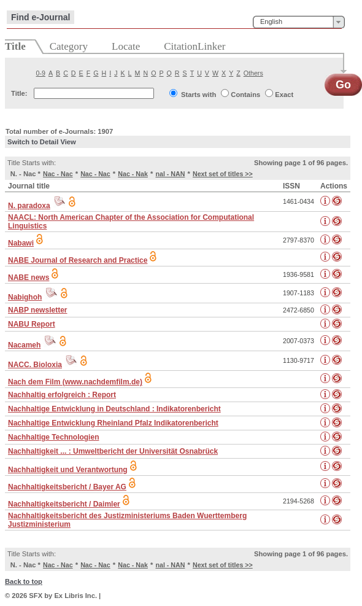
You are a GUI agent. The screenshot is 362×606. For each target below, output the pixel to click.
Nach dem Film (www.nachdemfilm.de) (75, 382)
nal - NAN (170, 173)
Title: (19, 93)
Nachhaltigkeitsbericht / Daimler (64, 504)
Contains (245, 94)
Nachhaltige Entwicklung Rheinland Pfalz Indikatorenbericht (113, 423)
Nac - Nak (133, 173)
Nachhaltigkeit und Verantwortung (68, 469)
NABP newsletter (37, 310)
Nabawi (21, 243)
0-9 (40, 73)
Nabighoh (25, 297)
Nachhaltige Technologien (53, 437)
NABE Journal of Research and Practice (77, 260)
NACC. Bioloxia (35, 364)
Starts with (198, 94)
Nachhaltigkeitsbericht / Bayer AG (67, 487)
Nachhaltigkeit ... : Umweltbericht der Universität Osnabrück (113, 451)
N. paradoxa (29, 205)
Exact (284, 94)
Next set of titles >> (223, 173)
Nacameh (24, 345)
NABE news (28, 277)
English (271, 21)
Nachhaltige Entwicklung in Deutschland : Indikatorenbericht (114, 409)
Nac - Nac (58, 173)
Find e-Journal (40, 17)
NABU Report (31, 324)
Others (253, 73)
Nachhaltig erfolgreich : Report (62, 394)
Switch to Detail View (41, 142)
